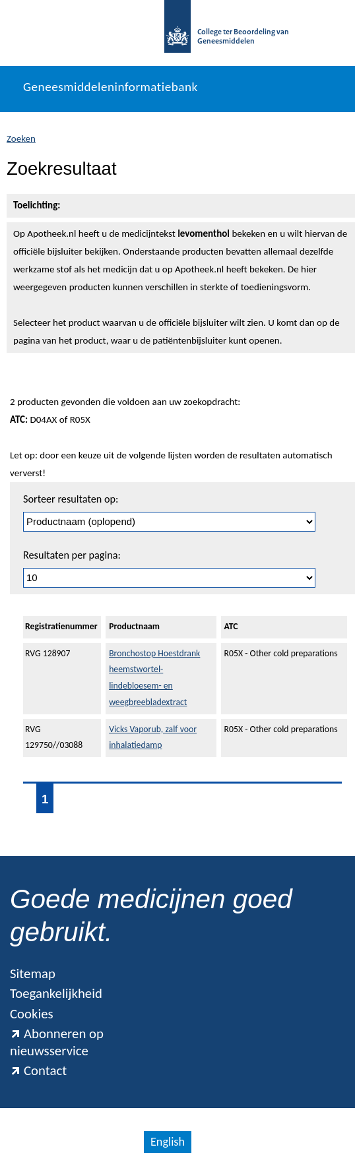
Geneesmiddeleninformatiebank (110, 86)
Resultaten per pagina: (72, 555)
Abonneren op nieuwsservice (57, 1042)
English (167, 1141)
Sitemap (32, 973)
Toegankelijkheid (56, 993)
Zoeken (21, 138)
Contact (38, 1070)
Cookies (31, 1013)
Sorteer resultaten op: (70, 499)
